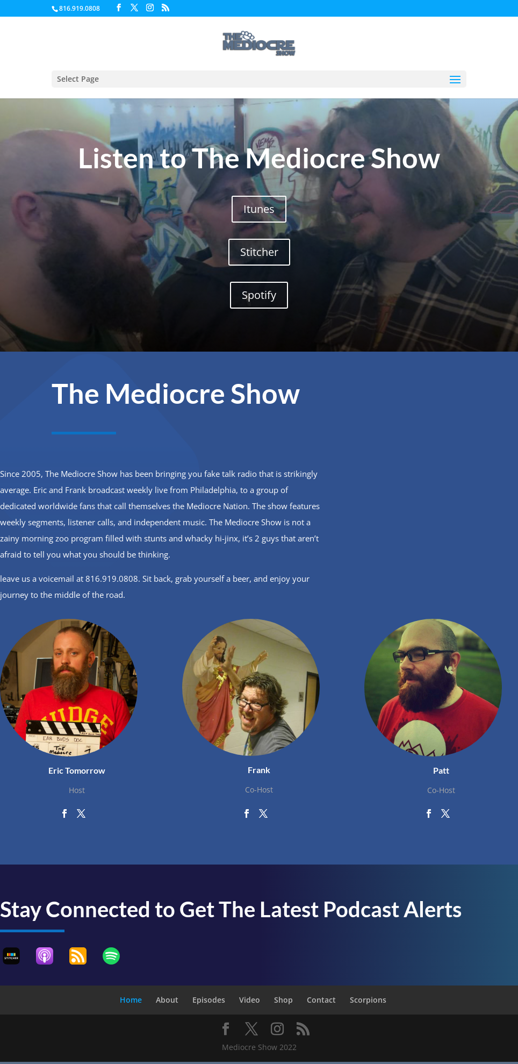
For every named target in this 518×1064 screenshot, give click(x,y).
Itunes (259, 209)
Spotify (259, 295)
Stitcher (259, 252)
